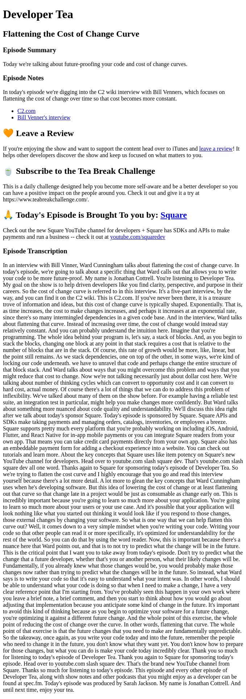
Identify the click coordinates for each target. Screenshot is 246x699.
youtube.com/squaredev (137, 237)
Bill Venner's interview (44, 117)
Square (173, 215)
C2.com (26, 111)
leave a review (216, 149)
